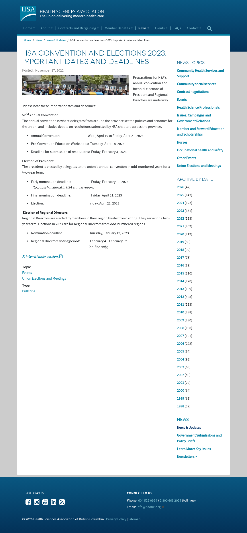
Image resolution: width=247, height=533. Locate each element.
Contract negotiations (193, 92)
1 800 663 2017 (170, 500)
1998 (180, 406)
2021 (180, 226)
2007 (180, 336)
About (45, 28)
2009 (180, 320)
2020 (180, 234)
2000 (180, 390)
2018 (180, 250)
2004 (180, 359)
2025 (180, 195)
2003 (180, 367)
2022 (180, 218)
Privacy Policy (116, 519)
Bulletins (28, 291)
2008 (180, 328)
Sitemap (134, 519)
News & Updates (56, 40)
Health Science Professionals (198, 107)
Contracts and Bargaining (77, 28)
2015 (180, 273)
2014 (180, 281)
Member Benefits (117, 28)
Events (160, 28)
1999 (180, 398)
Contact (192, 28)
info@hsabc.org (149, 507)
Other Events (186, 158)
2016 (180, 265)
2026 (180, 187)
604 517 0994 (147, 500)
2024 (180, 203)
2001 (180, 383)
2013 (180, 289)
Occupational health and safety (200, 150)
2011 (180, 304)
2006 (180, 343)
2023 (180, 210)
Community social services (196, 84)
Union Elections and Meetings (44, 278)
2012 (180, 297)
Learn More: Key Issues (194, 449)
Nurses (182, 142)
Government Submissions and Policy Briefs (199, 438)
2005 (180, 351)
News (142, 28)
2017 (180, 257)
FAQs (177, 28)
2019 (180, 242)
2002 (180, 375)
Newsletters (185, 457)
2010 (180, 312)
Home (27, 28)
